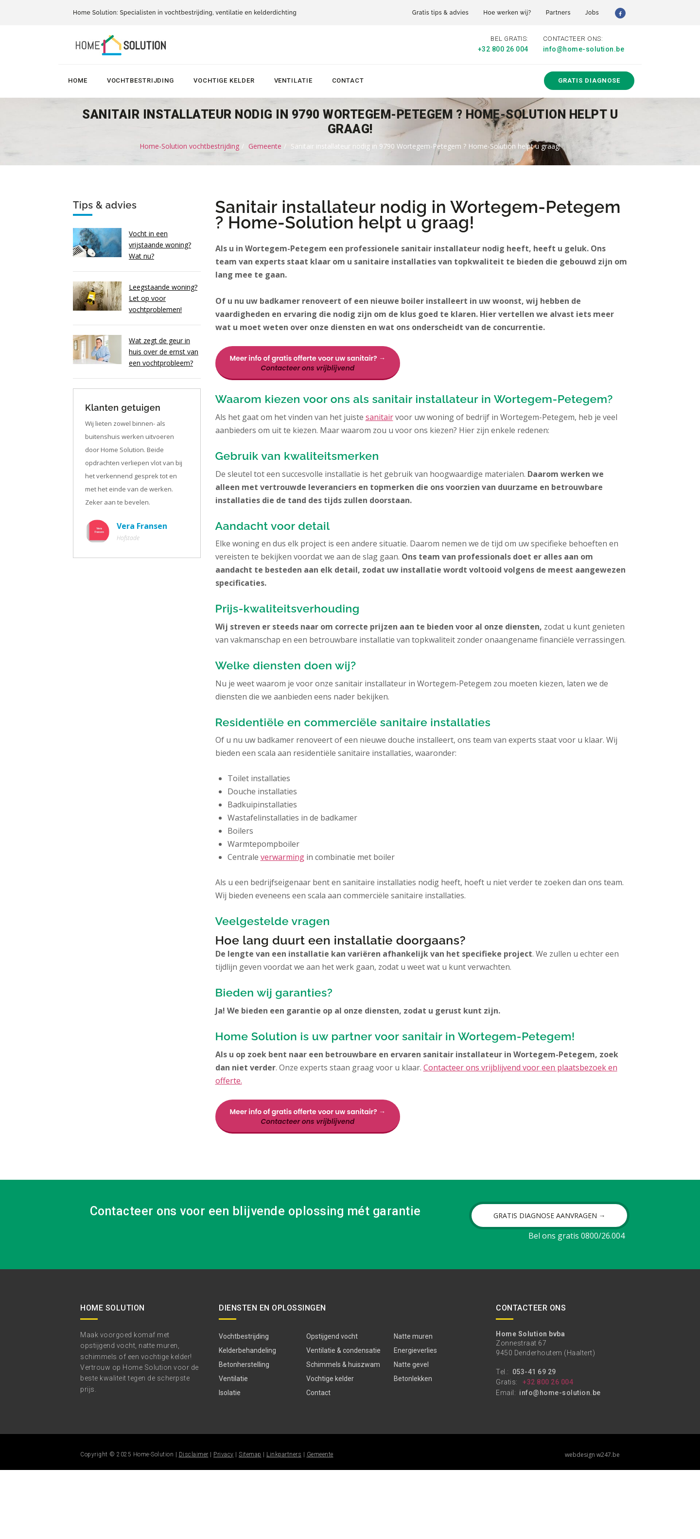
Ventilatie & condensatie (343, 1419)
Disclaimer (194, 1523)
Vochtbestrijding (140, 78)
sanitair (379, 436)
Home (78, 78)
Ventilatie (293, 78)
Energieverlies (415, 1419)
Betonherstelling (244, 1433)
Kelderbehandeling (247, 1419)
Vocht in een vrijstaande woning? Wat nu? (160, 243)
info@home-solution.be (584, 49)
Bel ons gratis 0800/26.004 (576, 1304)
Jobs (592, 12)
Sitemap (250, 1523)
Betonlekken (413, 1448)
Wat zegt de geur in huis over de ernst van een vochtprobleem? (163, 350)
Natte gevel (411, 1433)
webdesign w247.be (592, 1524)
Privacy (223, 1523)
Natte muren (413, 1405)
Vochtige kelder (224, 78)
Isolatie (230, 1462)
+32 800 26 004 (503, 49)
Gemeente (264, 144)
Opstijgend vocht (332, 1405)
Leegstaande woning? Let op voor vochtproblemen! (163, 296)
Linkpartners (283, 1523)
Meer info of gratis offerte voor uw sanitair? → (308, 361)
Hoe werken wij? (507, 12)
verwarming (282, 897)
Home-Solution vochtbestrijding (189, 144)
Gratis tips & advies (440, 12)
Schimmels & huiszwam (343, 1433)
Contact (348, 78)
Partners (558, 12)
